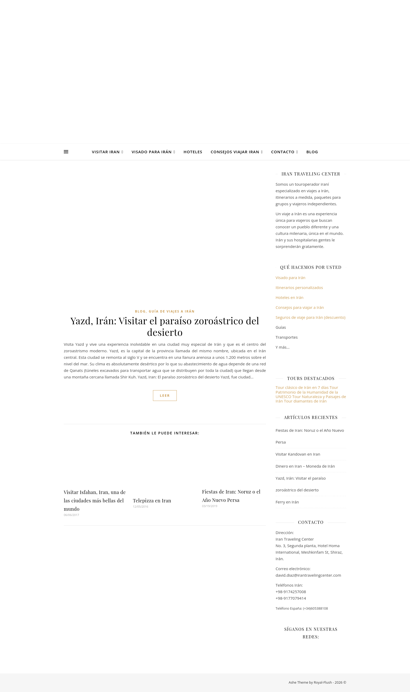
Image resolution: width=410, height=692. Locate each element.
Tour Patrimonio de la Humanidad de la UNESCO (307, 392)
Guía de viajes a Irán (172, 311)
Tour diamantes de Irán (305, 401)
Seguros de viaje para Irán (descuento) (310, 317)
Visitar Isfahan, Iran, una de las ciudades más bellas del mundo (95, 500)
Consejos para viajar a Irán (300, 307)
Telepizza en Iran (152, 500)
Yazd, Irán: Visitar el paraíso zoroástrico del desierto (165, 326)
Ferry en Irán (287, 501)
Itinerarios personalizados (299, 287)
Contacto (282, 151)
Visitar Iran (106, 151)
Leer (165, 395)
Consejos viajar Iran (235, 151)
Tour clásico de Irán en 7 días (302, 387)
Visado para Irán (152, 151)
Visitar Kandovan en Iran (298, 454)
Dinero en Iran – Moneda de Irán (305, 466)
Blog (312, 151)
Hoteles (193, 151)
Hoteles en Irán (289, 297)
